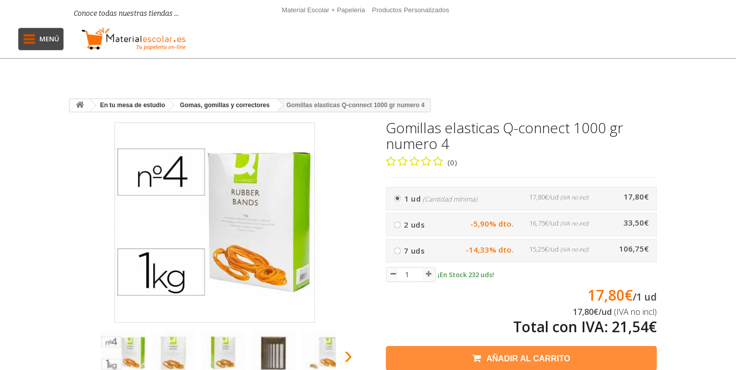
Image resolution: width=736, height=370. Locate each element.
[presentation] (81, 358)
